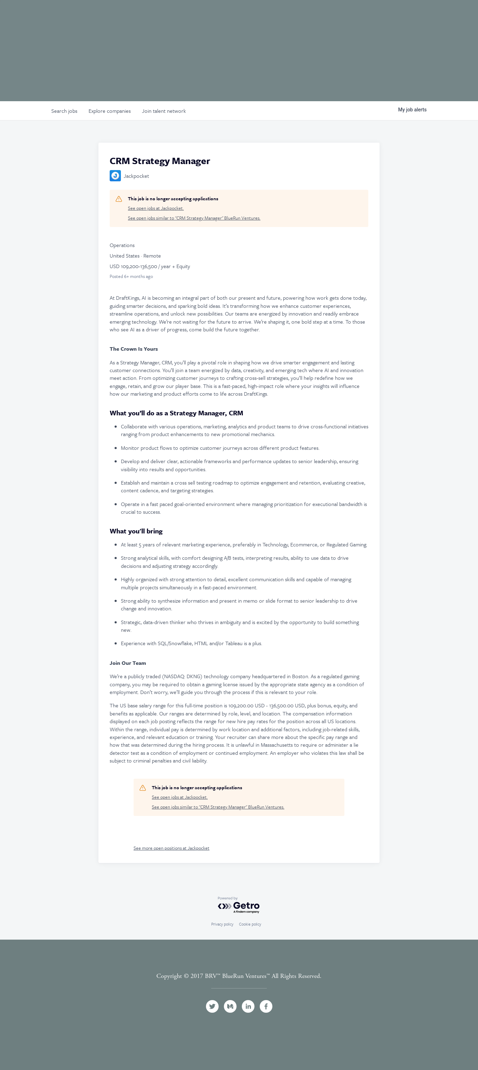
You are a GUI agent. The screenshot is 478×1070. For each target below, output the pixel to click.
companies (110, 111)
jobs (64, 111)
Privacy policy (222, 924)
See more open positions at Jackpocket (171, 847)
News (408, 15)
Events (353, 15)
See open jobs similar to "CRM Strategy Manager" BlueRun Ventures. (194, 218)
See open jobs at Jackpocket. (156, 208)
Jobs (382, 15)
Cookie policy (250, 924)
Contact (449, 15)
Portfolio (315, 15)
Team (280, 15)
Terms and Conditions (239, 984)
